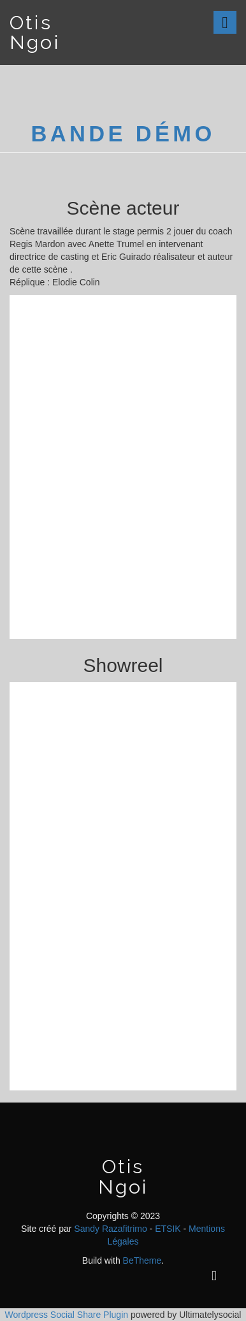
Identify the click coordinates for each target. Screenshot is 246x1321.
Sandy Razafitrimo (110, 1229)
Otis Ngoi (35, 32)
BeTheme (142, 1260)
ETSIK (167, 1229)
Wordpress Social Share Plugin (68, 1315)
